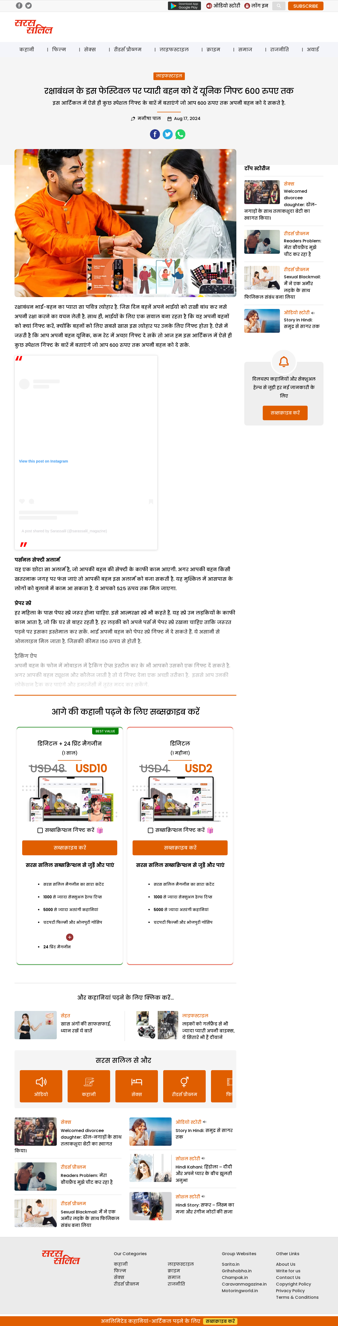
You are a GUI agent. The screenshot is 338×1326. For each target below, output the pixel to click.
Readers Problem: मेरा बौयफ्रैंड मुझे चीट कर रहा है (302, 247)
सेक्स (90, 49)
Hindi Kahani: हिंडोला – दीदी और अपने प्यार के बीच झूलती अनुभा (204, 1174)
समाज (245, 49)
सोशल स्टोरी (188, 1159)
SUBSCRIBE (305, 6)
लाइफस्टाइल (174, 49)
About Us (285, 1264)
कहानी (26, 49)
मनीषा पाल (149, 118)
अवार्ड (313, 49)
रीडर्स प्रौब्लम (128, 49)
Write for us (288, 1271)
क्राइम (213, 49)
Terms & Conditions (297, 1297)
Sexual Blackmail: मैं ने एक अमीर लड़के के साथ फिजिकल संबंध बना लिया (90, 1218)
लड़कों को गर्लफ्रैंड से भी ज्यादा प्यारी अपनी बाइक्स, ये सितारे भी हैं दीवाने (208, 1031)
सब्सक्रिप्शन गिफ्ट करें (65, 830)
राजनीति (279, 49)
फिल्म (59, 49)
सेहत (65, 1016)
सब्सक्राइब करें (70, 847)
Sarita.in (231, 1264)
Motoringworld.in (240, 1291)
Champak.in (235, 1277)
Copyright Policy (293, 1284)
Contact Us (288, 1277)
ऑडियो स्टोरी (188, 1122)
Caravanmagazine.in (244, 1284)
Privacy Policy (290, 1291)
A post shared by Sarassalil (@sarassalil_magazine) (64, 531)
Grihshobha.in (237, 1271)
